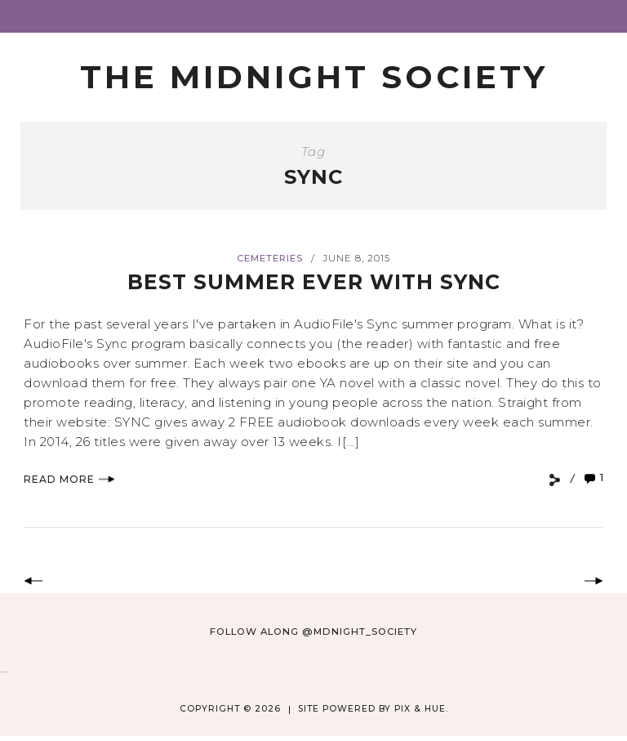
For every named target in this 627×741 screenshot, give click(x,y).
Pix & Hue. (421, 708)
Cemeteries (270, 258)
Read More (69, 479)
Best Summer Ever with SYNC (313, 282)
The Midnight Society (314, 76)
